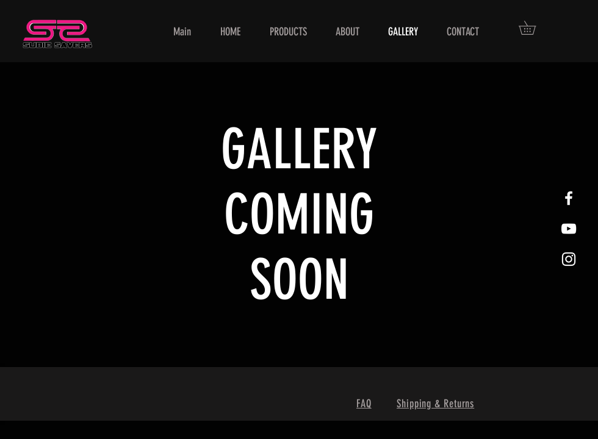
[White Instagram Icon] (569, 259)
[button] (534, 28)
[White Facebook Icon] (569, 198)
